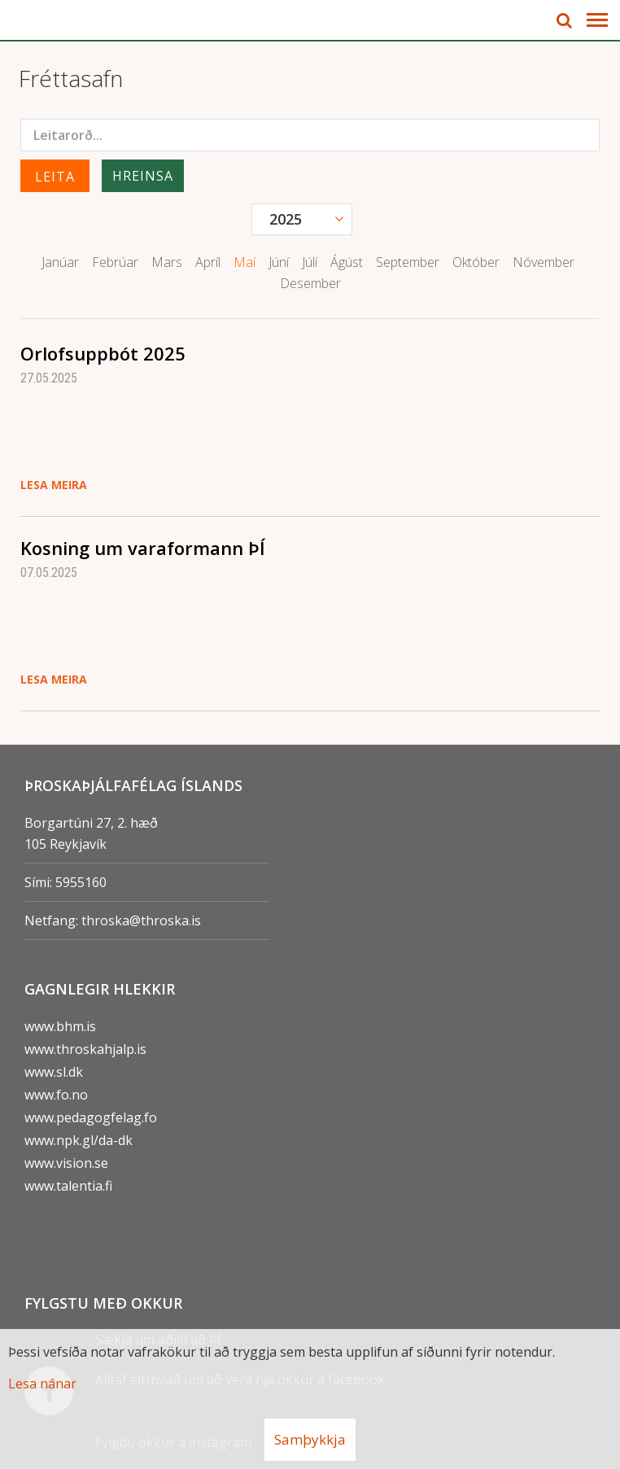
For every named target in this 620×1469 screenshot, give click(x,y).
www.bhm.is (60, 1026)
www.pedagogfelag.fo (90, 1117)
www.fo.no (56, 1095)
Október (476, 262)
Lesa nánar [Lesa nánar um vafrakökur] (42, 1383)
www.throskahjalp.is (85, 1049)
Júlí (309, 262)
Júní (279, 262)
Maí (244, 262)
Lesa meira (53, 484)
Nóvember (543, 262)
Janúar (60, 262)
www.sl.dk (53, 1072)
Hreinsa (142, 176)
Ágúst (346, 262)
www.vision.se (66, 1163)
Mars (166, 262)
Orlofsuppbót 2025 (103, 353)
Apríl (207, 262)
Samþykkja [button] (310, 1439)
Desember (310, 283)
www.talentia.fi (68, 1186)
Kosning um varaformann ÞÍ (142, 548)
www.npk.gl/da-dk (78, 1140)
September (407, 262)
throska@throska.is (141, 920)
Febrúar (115, 262)
